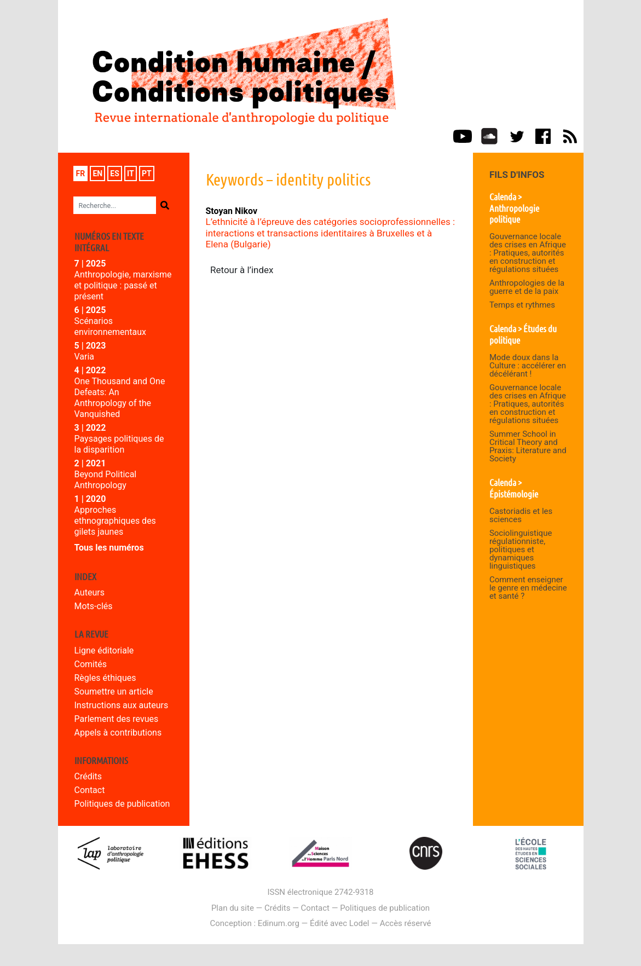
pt (147, 173)
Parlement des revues (116, 719)
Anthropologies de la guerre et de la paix (526, 287)
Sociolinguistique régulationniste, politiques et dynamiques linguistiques (520, 549)
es (114, 173)
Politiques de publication (122, 804)
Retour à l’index (242, 269)
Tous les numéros (109, 547)
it (130, 173)
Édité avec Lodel (339, 923)
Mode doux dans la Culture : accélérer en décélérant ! (527, 365)
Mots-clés (93, 606)
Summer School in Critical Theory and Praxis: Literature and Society (528, 446)
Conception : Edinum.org (254, 923)
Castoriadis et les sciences (520, 515)
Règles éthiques (105, 678)
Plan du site (232, 908)
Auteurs (89, 592)
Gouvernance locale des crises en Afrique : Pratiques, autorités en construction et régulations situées (527, 253)
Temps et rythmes (522, 305)
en (97, 173)
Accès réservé (405, 923)
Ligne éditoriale (104, 650)
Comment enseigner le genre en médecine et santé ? (528, 588)
